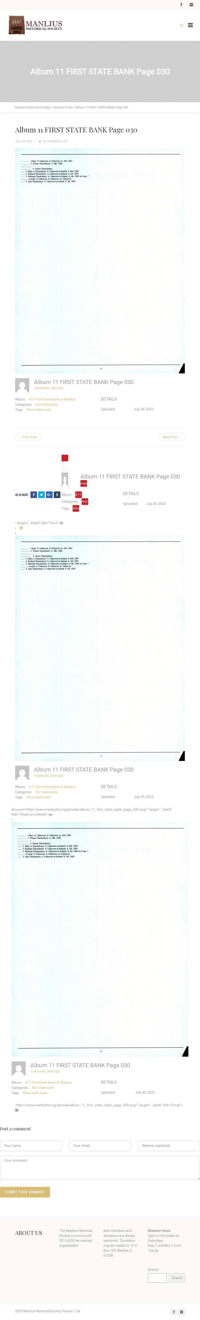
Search (153, 1269)
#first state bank (38, 410)
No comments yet (53, 141)
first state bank (46, 404)
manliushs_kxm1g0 (48, 388)
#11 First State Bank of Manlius (52, 399)
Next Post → (172, 437)
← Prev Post (28, 437)
